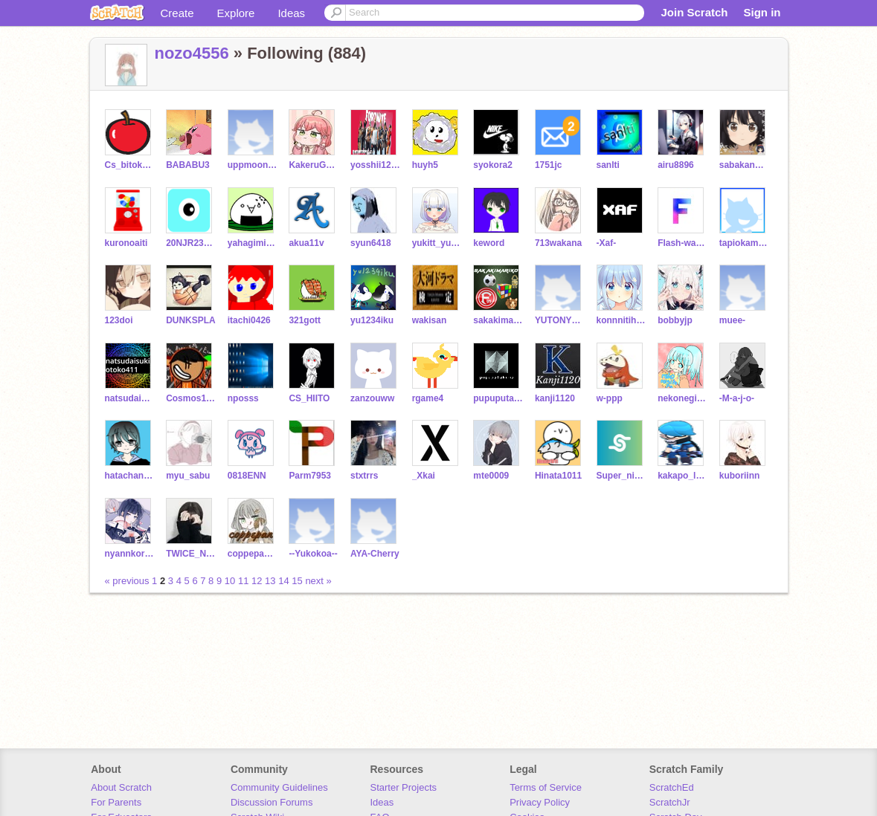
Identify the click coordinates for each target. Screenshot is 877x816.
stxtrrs (364, 475)
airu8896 (676, 165)
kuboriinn (739, 475)
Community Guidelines (279, 787)
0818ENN (247, 475)
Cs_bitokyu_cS (130, 165)
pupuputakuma (498, 398)
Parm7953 (310, 475)
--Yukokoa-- (313, 553)
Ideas (291, 13)
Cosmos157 (191, 398)
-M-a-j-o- (736, 398)
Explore (236, 13)
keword (488, 243)
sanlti (608, 165)
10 (230, 580)
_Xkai (423, 475)
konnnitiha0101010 (621, 320)
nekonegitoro (682, 398)
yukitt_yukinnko (437, 243)
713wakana (558, 243)
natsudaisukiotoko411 (130, 398)
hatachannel (130, 475)
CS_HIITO (309, 398)
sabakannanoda (744, 165)
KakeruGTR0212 (313, 165)
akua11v (306, 243)
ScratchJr (669, 802)
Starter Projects (403, 787)
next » (318, 580)
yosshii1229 (375, 165)
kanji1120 (555, 398)
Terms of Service (546, 787)
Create (177, 13)
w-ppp (610, 398)
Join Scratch (694, 12)
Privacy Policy (540, 802)
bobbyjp (675, 320)
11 (243, 580)
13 (270, 580)
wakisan (429, 320)
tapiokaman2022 (744, 243)
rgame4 (428, 398)
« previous (128, 580)
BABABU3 (188, 165)
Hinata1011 (558, 475)
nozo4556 (192, 53)
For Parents (116, 802)
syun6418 (370, 243)
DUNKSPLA (191, 320)
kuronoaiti (126, 243)
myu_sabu (188, 475)
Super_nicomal (621, 475)
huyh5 (425, 165)
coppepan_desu (252, 553)
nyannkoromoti (130, 553)
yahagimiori (252, 243)
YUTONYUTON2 (560, 320)
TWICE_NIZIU (191, 553)
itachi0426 (249, 320)
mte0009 (491, 475)
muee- (732, 320)
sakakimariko (498, 320)
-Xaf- (607, 243)
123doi (119, 320)
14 (283, 580)
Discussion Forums (272, 802)
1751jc (548, 165)
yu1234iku (371, 320)
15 (297, 580)
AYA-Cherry (374, 553)
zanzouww (372, 398)
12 (256, 580)
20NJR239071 (191, 243)
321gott (305, 320)
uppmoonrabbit (252, 165)
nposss (243, 398)
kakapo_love (682, 475)
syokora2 (493, 165)
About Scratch (121, 787)
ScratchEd (671, 787)
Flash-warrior (682, 243)
